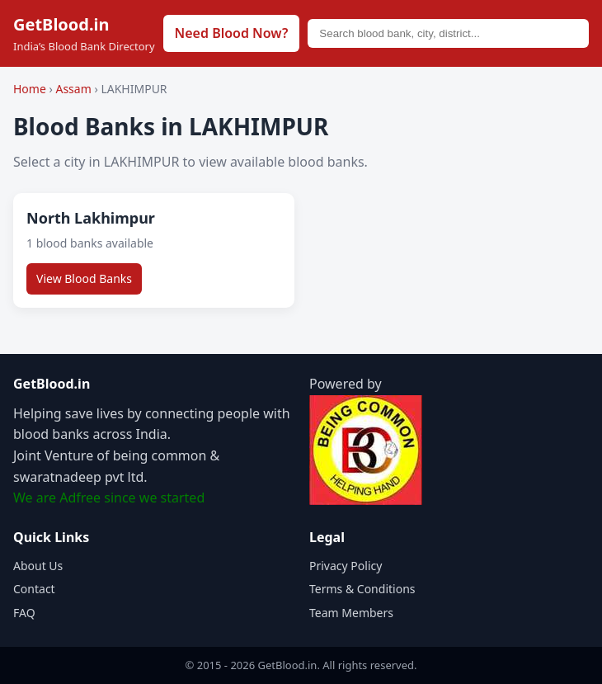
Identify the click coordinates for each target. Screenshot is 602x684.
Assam (74, 89)
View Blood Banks (84, 278)
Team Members (351, 612)
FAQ (24, 612)
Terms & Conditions (362, 589)
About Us (38, 565)
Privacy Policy (345, 565)
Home (29, 89)
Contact (34, 589)
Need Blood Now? (232, 33)
